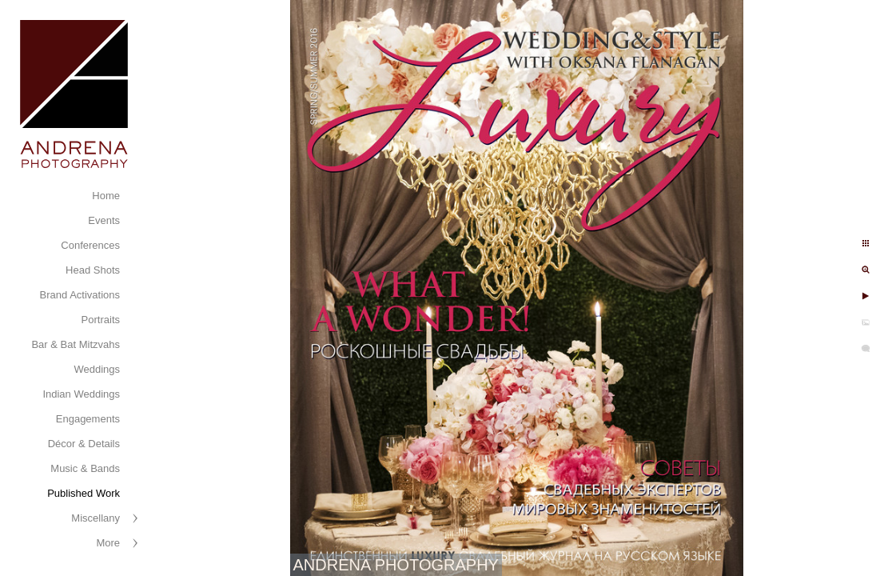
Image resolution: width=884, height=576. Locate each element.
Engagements (88, 419)
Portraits (101, 320)
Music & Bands (85, 468)
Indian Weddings (81, 394)
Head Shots (93, 270)
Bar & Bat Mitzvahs (75, 344)
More (108, 543)
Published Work (83, 493)
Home (106, 196)
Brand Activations (80, 295)
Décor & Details (84, 444)
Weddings (97, 369)
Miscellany (95, 518)
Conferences (90, 245)
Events (104, 220)
